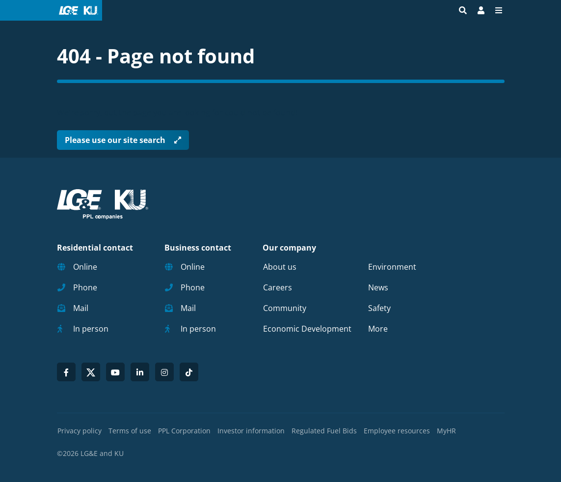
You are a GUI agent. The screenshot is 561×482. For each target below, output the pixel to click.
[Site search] (462, 10)
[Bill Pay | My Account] (481, 10)
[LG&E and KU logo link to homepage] (76, 10)
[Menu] (499, 10)
